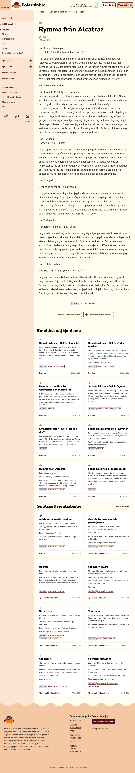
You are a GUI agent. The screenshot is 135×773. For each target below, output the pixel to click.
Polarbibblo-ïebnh (9, 92)
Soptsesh (6, 29)
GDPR (72, 731)
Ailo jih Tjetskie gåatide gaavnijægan (102, 520)
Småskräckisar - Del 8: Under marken (106, 344)
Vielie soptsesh (122, 506)
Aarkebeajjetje (109, 638)
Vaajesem (94, 611)
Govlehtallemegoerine (103, 721)
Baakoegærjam (8, 78)
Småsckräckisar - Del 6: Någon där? (58, 430)
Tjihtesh (5, 34)
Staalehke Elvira (98, 566)
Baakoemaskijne (9, 72)
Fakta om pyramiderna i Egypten (108, 428)
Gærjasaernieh (8, 39)
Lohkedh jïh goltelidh (58, 12)
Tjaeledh (6, 60)
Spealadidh (7, 66)
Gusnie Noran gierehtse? (12, 53)
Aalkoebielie (7, 18)
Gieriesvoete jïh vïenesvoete (50, 638)
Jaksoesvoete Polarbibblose (75, 736)
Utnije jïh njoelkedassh (11, 97)
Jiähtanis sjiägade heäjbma (55, 519)
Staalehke (45, 658)
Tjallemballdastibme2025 (97, 553)
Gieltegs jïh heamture (89, 303)
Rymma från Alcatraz (52, 469)
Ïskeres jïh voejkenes (56, 366)
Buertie (43, 566)
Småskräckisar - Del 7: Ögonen (107, 386)
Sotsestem (45, 611)
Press (4, 106)
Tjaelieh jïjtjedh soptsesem (68, 314)
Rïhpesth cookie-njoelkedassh (75, 748)
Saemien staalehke (99, 658)
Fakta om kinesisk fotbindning (107, 469)
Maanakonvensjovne (11, 102)
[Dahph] (17, 12)
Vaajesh (118, 409)
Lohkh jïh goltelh (9, 24)
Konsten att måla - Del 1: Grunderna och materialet (55, 388)
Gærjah (5, 43)
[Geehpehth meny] (30, 24)
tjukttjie (42, 553)
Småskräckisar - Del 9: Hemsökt (59, 343)
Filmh (4, 48)
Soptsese (75, 303)
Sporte (99, 638)
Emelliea (42, 37)
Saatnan (51, 409)
